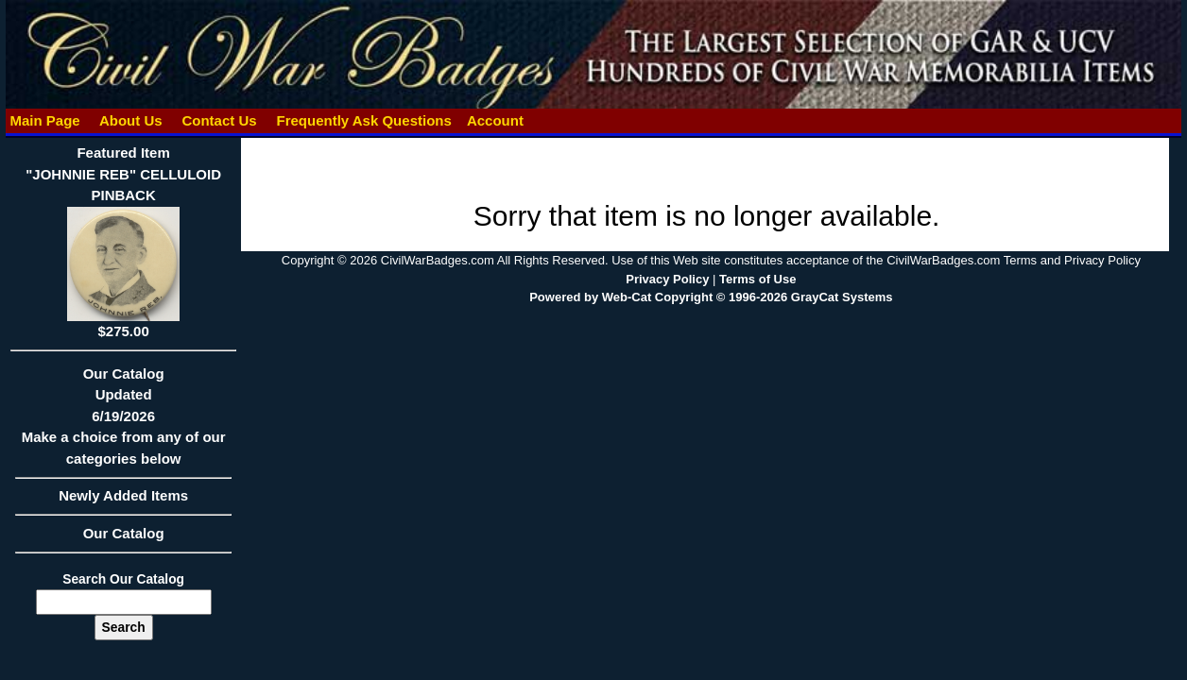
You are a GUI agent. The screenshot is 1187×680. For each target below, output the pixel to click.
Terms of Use (757, 279)
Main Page (45, 120)
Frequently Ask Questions (364, 120)
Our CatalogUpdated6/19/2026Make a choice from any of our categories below (123, 422)
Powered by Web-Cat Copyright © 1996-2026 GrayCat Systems (710, 297)
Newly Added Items (123, 501)
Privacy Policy (667, 279)
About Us (130, 120)
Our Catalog (123, 533)
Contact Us (219, 120)
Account (495, 120)
